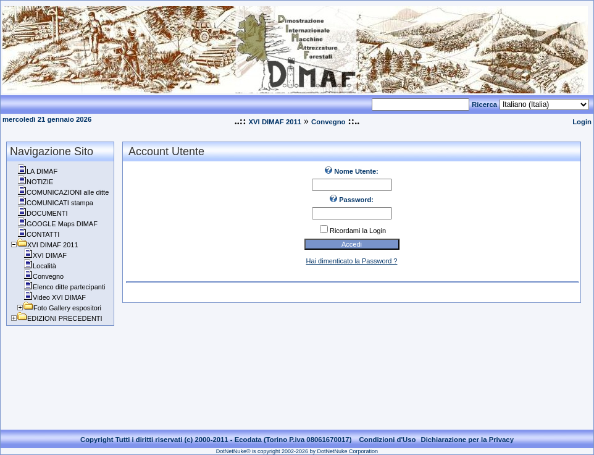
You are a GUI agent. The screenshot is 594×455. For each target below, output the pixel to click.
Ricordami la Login (358, 230)
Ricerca (484, 104)
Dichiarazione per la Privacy (467, 439)
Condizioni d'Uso (387, 439)
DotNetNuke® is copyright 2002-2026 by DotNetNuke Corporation (297, 451)
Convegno (328, 121)
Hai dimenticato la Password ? (352, 261)
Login (582, 121)
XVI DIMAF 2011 (274, 121)
